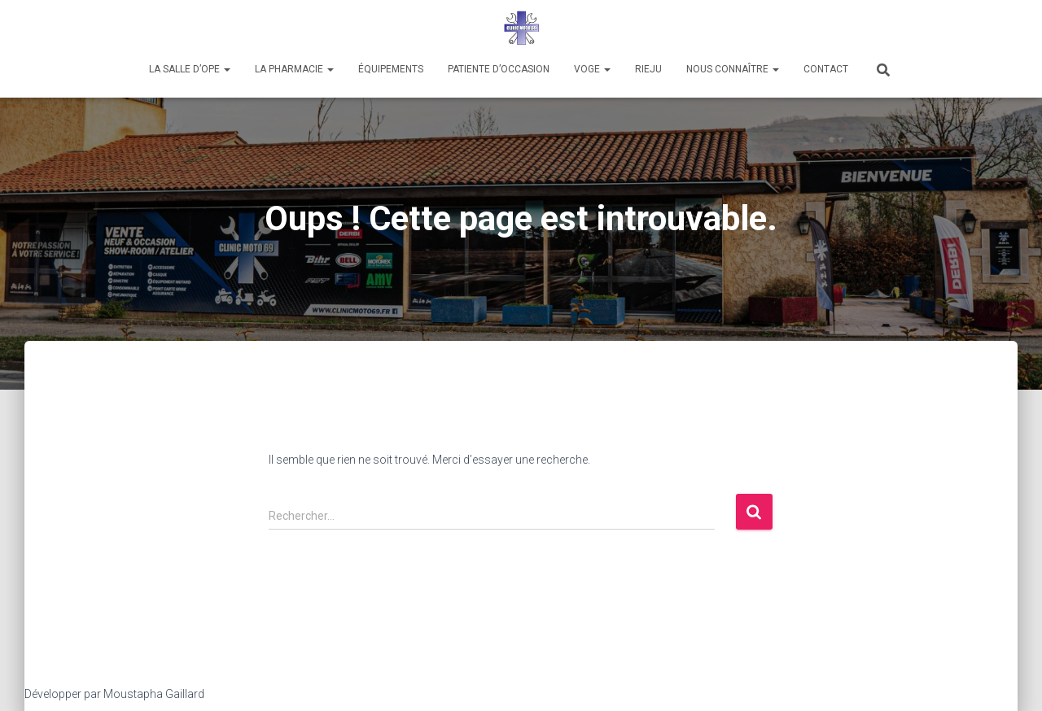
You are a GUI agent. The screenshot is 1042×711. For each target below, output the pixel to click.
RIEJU (648, 69)
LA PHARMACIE (294, 69)
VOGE (592, 69)
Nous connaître (732, 69)
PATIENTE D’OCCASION (498, 69)
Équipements (390, 69)
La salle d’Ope (189, 69)
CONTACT (825, 69)
